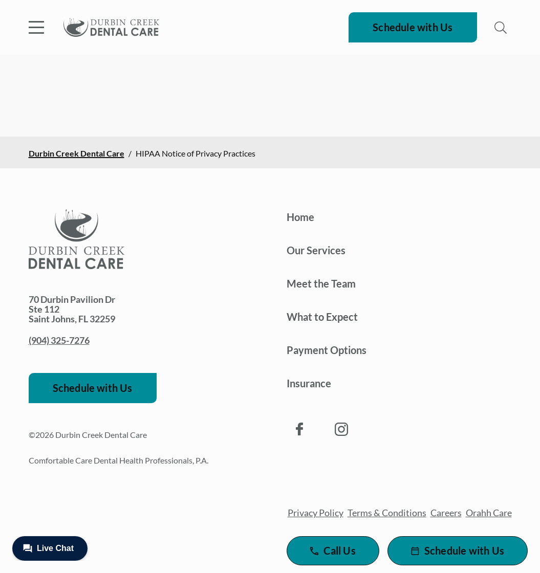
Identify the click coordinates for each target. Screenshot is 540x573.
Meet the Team (321, 283)
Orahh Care (489, 512)
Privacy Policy (315, 512)
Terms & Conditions (387, 512)
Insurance (309, 383)
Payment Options (326, 350)
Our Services (316, 250)
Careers (446, 512)
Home (300, 217)
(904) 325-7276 (59, 340)
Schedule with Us (412, 27)
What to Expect (322, 317)
